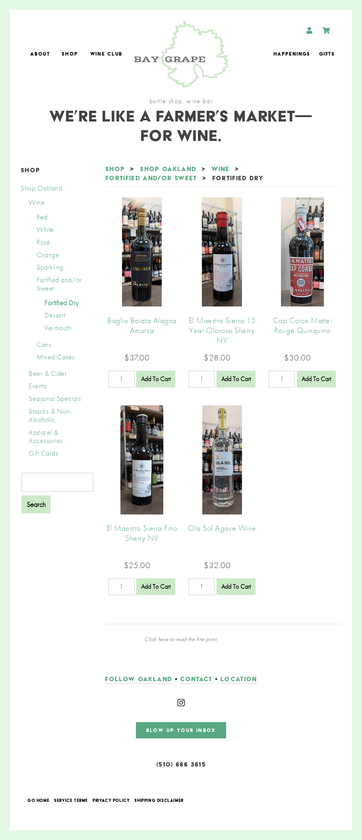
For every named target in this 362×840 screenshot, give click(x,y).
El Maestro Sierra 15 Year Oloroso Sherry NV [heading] (222, 330)
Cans (44, 344)
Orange (48, 254)
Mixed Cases (56, 356)
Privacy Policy (111, 800)
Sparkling (50, 267)
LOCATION (239, 679)
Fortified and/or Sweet (59, 284)
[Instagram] (181, 703)
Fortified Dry (62, 302)
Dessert (55, 315)
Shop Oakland (41, 188)
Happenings (291, 54)
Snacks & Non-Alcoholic (50, 415)
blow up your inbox (181, 730)
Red (42, 217)
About (40, 54)
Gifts (327, 54)
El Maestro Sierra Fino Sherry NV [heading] (142, 533)
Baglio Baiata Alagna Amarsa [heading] (141, 325)
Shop (70, 54)
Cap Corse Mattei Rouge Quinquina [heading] (302, 325)
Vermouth (58, 327)
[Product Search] (57, 482)
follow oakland (138, 679)
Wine (37, 202)
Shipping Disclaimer (158, 800)
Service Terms (71, 800)
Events (37, 385)
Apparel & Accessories (46, 436)
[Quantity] (121, 379)
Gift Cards (43, 453)
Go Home (38, 800)
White (45, 229)
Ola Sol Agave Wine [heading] (222, 528)
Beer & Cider (48, 373)
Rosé (43, 242)
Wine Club (106, 54)
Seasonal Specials (55, 398)
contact (196, 679)
